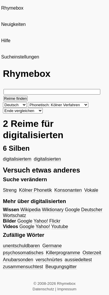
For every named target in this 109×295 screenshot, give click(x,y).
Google (72, 209)
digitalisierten (47, 159)
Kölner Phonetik (35, 190)
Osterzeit (92, 252)
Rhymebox (12, 8)
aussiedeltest (78, 259)
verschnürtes (49, 259)
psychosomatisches (23, 252)
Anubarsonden (18, 259)
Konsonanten (68, 190)
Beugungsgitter (61, 266)
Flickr (54, 220)
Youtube (59, 226)
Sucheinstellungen (20, 56)
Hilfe (5, 40)
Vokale (91, 190)
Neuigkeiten (13, 24)
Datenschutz (43, 289)
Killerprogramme (63, 252)
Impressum (66, 289)
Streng (10, 190)
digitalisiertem (17, 159)
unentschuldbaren (21, 245)
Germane (52, 245)
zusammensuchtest (23, 266)
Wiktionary (53, 209)
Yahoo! (41, 220)
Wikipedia (30, 209)
